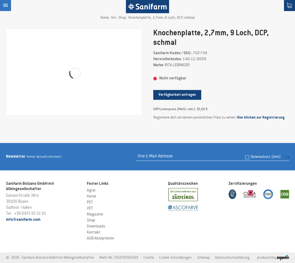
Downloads (96, 226)
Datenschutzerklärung (232, 258)
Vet (113, 18)
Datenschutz (266, 157)
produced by (273, 258)
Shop (122, 18)
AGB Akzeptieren (100, 238)
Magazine (95, 214)
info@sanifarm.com (23, 220)
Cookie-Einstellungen (175, 258)
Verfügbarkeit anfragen (177, 95)
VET (90, 208)
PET (90, 202)
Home (104, 18)
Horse (91, 196)
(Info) (276, 157)
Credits (148, 258)
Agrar (91, 190)
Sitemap (203, 258)
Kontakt (93, 232)
